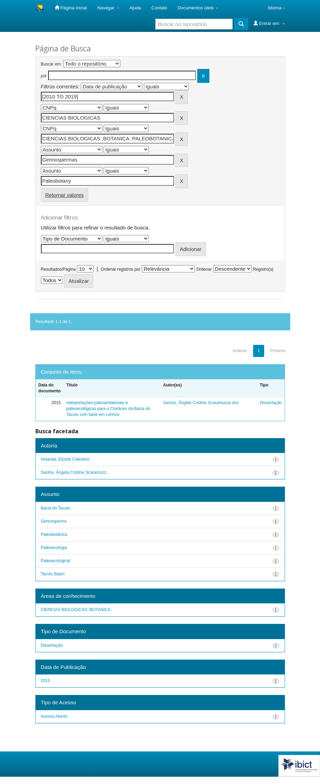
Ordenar (203, 269)
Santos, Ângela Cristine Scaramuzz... (75, 472)
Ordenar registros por (120, 269)
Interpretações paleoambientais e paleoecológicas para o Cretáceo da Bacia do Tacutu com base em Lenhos (108, 408)
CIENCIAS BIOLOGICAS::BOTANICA (76, 609)
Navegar (108, 7)
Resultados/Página (58, 269)
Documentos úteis (198, 7)
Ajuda (135, 7)
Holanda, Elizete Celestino (65, 459)
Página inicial (71, 7)
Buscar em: (51, 64)
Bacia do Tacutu (55, 508)
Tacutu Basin (53, 574)
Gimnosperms (54, 521)
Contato (159, 7)
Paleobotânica (54, 534)
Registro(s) (263, 269)
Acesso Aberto (54, 716)
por (44, 75)
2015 (45, 680)
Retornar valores (64, 195)
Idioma (276, 7)
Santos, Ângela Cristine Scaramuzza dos (201, 402)
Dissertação (271, 402)
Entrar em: (269, 23)
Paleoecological (55, 560)
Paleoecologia (54, 547)
